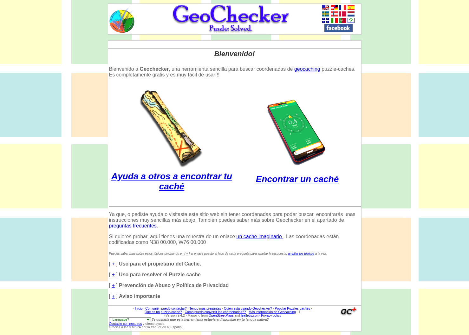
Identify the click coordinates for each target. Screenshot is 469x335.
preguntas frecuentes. (133, 225)
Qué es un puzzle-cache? (163, 312)
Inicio (138, 308)
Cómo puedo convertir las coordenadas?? (215, 312)
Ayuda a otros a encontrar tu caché (171, 176)
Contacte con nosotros (125, 323)
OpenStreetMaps (221, 315)
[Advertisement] (446, 98)
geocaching (307, 69)
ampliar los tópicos (301, 253)
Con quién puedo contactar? (166, 308)
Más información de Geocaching (272, 312)
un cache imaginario (260, 236)
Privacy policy (271, 315)
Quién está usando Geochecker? (248, 308)
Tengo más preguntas (205, 308)
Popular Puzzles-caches (292, 308)
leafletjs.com (250, 315)
